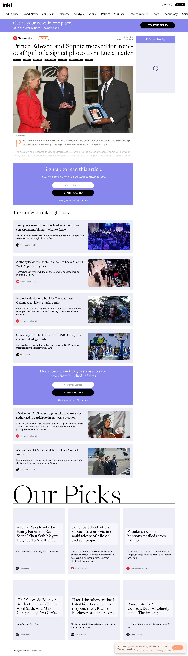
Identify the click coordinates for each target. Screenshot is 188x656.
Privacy (144, 651)
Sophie (27, 60)
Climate (119, 14)
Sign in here (82, 200)
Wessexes (37, 60)
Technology (170, 14)
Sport (155, 14)
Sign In (167, 5)
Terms (137, 651)
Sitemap (160, 651)
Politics (105, 14)
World (93, 14)
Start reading (158, 25)
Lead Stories (11, 14)
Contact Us (170, 651)
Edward (17, 60)
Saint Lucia (50, 60)
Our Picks (48, 14)
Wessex (89, 60)
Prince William (75, 60)
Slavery (62, 60)
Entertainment (138, 14)
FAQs (152, 651)
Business (63, 14)
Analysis (79, 14)
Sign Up (180, 5)
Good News (30, 14)
